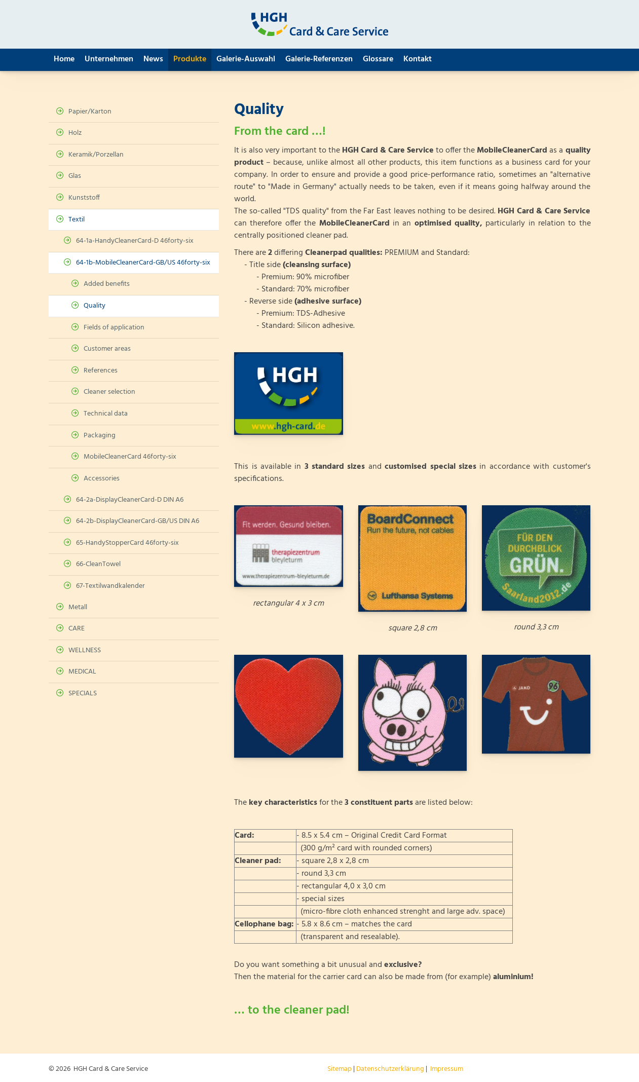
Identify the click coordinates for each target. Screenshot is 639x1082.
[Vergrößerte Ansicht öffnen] (288, 393)
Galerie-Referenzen (319, 59)
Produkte (189, 59)
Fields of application (114, 327)
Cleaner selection (109, 392)
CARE (76, 629)
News (153, 59)
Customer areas (107, 349)
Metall (77, 607)
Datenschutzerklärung (390, 1069)
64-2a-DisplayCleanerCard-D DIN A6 (129, 500)
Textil (76, 220)
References (101, 371)
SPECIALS (82, 693)
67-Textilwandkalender (110, 586)
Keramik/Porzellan (96, 155)
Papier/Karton (89, 112)
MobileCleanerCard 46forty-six (130, 457)
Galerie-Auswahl (245, 59)
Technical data (106, 414)
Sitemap (339, 1069)
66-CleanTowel (98, 564)
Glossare (378, 59)
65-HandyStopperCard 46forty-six (127, 543)
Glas (74, 176)
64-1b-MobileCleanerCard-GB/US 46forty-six (143, 263)
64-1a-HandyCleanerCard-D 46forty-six (135, 241)
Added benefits (107, 284)
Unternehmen (109, 59)
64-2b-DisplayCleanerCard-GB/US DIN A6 (137, 521)
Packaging (100, 435)
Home (64, 59)
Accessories (102, 478)
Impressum (446, 1069)
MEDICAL (82, 672)
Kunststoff (84, 198)
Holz (75, 133)
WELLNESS (84, 650)
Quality (94, 306)
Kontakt (417, 59)
